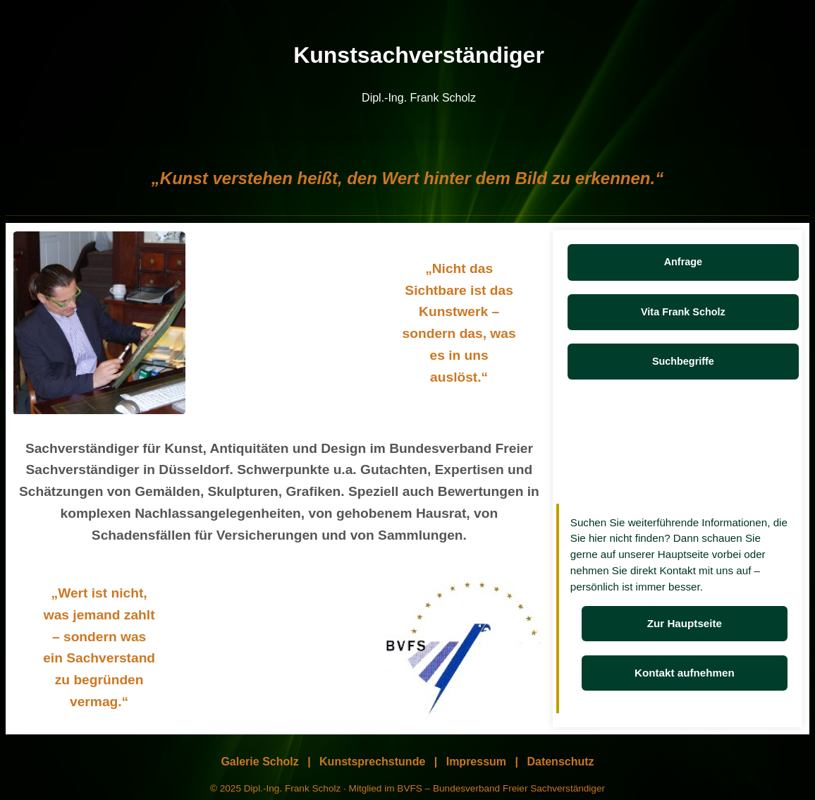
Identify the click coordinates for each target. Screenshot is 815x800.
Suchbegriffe (683, 361)
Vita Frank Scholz (683, 311)
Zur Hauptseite (684, 623)
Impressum (476, 762)
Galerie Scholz (259, 762)
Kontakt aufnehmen (685, 673)
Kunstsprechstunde (372, 762)
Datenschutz (560, 762)
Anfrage (683, 261)
